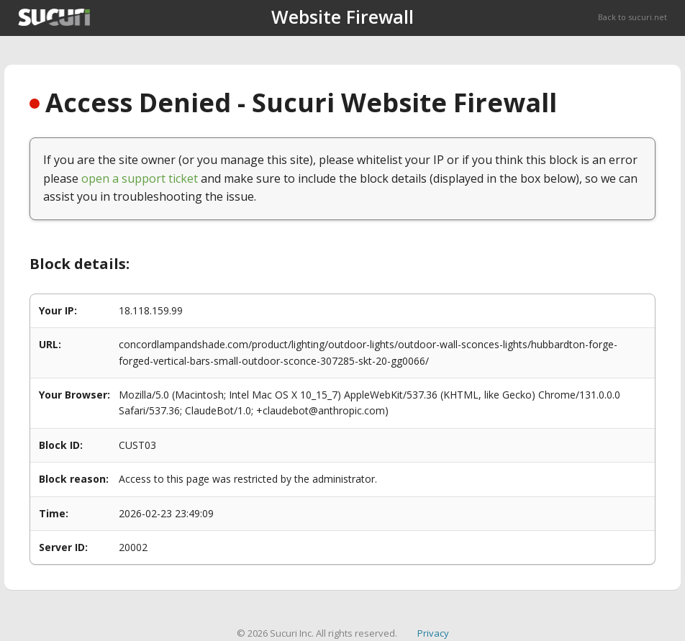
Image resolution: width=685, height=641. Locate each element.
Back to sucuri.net (632, 17)
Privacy (433, 633)
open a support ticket (139, 178)
